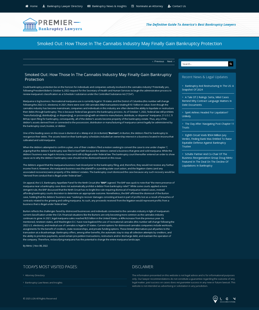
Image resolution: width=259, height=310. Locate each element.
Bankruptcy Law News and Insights (43, 282)
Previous (158, 61)
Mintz (28, 245)
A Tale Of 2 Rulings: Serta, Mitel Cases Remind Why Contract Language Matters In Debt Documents (206, 100)
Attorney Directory (34, 275)
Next (169, 61)
